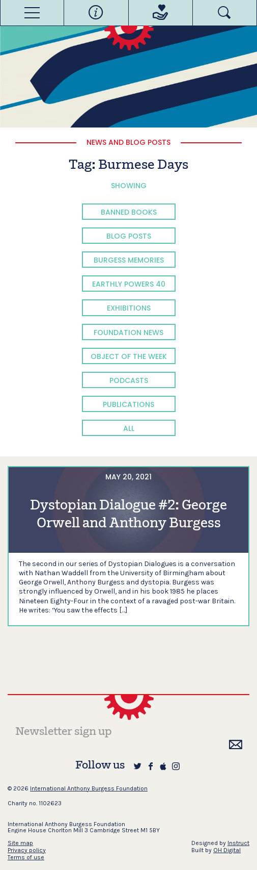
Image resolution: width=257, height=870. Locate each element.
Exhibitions (129, 308)
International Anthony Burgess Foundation (89, 788)
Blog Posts (128, 236)
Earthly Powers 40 (128, 284)
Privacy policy (27, 850)
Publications (128, 404)
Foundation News (128, 332)
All (128, 428)
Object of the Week (129, 356)
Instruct (238, 843)
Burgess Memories (129, 260)
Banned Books (129, 212)
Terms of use (26, 857)
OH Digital (227, 850)
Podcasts (128, 380)
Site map (20, 843)
